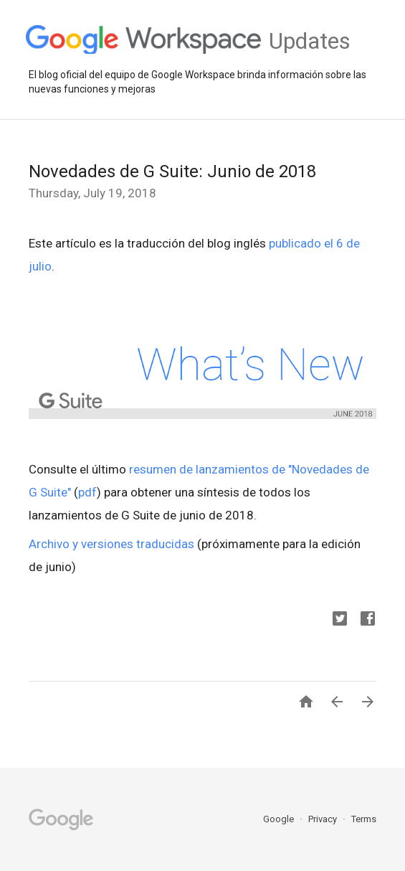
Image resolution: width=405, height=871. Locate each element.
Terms (363, 819)
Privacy (323, 819)
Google (279, 819)
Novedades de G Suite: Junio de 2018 (172, 171)
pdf (87, 492)
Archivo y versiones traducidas (111, 544)
